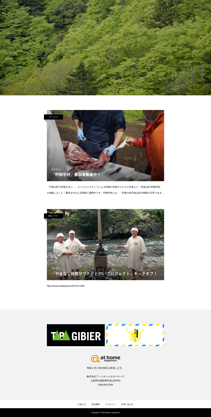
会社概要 (95, 404)
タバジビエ (53, 117)
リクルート (110, 404)
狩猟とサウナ (53, 216)
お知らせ (82, 404)
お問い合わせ (127, 404)
